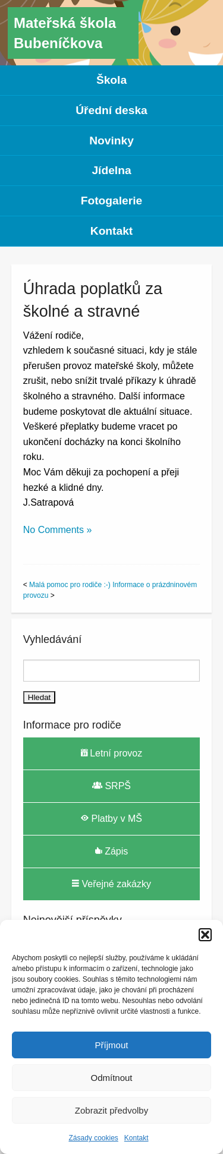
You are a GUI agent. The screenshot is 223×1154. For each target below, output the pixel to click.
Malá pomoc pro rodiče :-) (70, 585)
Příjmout (111, 1045)
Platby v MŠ (111, 818)
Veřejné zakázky (111, 884)
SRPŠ (111, 786)
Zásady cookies (93, 1138)
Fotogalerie (111, 200)
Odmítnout (111, 1078)
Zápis (111, 851)
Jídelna (111, 170)
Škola (111, 80)
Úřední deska (111, 110)
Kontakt (136, 1138)
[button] (205, 935)
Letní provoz (112, 753)
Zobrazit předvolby (111, 1110)
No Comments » (57, 530)
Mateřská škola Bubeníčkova (65, 33)
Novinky (111, 140)
